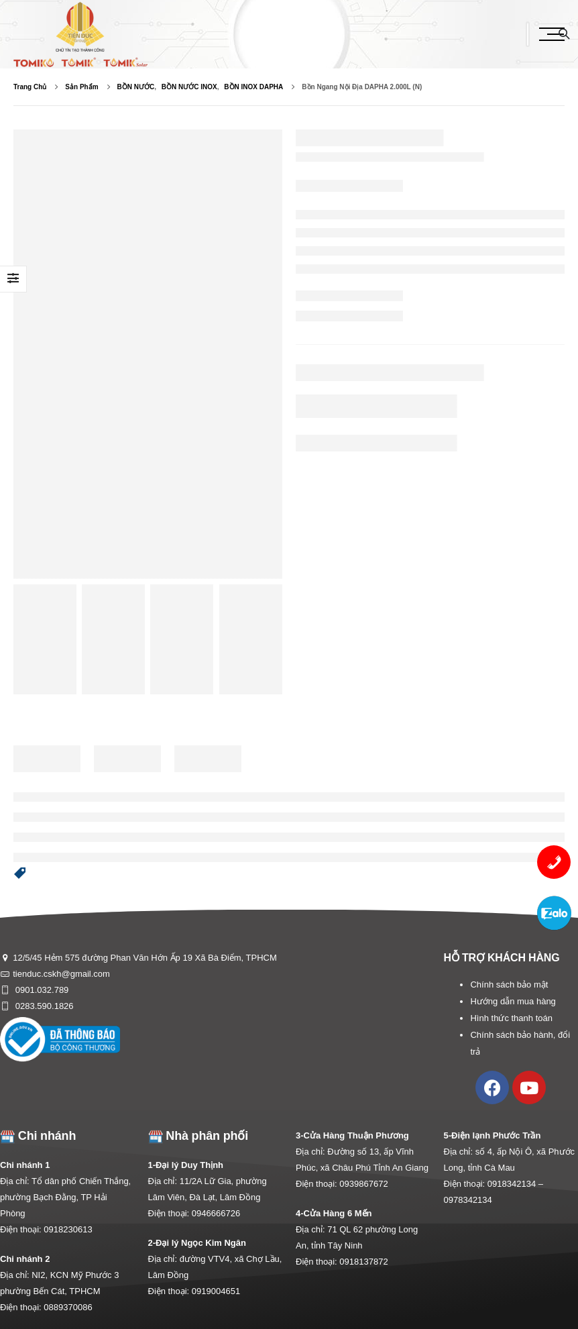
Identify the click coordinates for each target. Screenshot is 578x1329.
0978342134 (468, 1200)
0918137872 (363, 1262)
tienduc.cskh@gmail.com (61, 974)
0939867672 (363, 1184)
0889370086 (68, 1307)
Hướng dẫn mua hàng (512, 1001)
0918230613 (68, 1229)
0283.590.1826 (43, 1006)
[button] (20, 874)
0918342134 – (515, 1184)
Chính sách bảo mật (509, 984)
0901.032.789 (40, 990)
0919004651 (216, 1291)
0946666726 (216, 1213)
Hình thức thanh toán (511, 1018)
